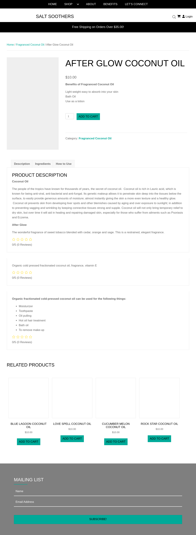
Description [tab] (22, 163)
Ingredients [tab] (43, 163)
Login (187, 16)
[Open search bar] (174, 16)
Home (10, 44)
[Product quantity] (69, 116)
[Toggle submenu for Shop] (78, 4)
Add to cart (88, 116)
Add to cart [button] (28, 441)
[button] (98, 519)
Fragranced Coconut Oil (30, 44)
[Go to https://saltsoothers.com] (51, 16)
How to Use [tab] (64, 163)
